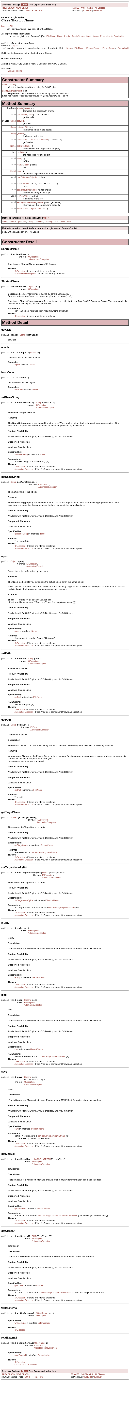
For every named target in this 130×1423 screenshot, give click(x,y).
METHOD (38, 10)
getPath (20, 139)
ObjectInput (35, 186)
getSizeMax (22, 146)
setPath (20, 206)
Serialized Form (15, 72)
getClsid (20, 125)
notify (31, 233)
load (19, 173)
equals (20, 112)
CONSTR (29, 10)
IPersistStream (78, 36)
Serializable (119, 36)
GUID (30, 118)
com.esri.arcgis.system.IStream (51, 1089)
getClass (22, 233)
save (19, 193)
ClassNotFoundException (45, 1390)
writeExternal (22, 220)
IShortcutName (92, 36)
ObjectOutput (35, 220)
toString (49, 233)
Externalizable (106, 36)
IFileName (50, 36)
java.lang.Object (8, 26)
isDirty (19, 166)
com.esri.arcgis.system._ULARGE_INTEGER (57, 1253)
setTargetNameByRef (26, 213)
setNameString (23, 200)
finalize (13, 233)
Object (15, 47)
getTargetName (24, 152)
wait (57, 233)
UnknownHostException (38, 273)
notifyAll (39, 233)
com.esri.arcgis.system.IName (44, 880)
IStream (25, 173)
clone (4, 233)
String (13, 125)
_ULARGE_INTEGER (38, 146)
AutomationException (45, 426)
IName (59, 36)
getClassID (22, 118)
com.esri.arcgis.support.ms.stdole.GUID (56, 1332)
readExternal (22, 186)
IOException (33, 270)
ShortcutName (8, 86)
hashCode (21, 159)
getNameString (23, 132)
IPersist (67, 36)
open (19, 179)
